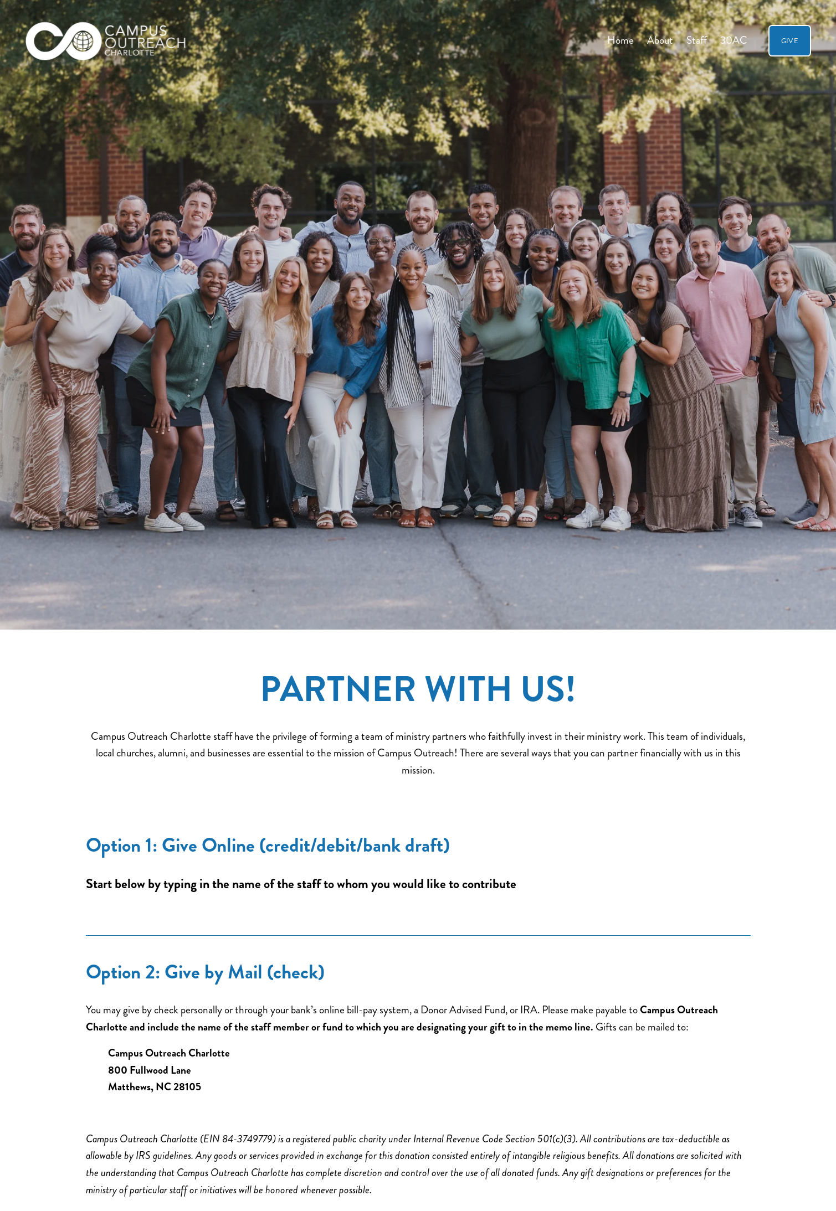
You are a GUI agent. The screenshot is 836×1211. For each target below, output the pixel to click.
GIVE (789, 41)
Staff (696, 40)
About (660, 40)
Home (620, 40)
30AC (733, 40)
